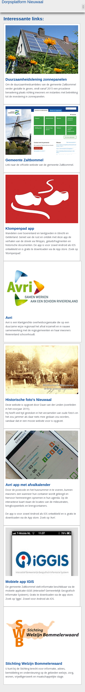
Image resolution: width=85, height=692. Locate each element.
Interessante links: (24, 18)
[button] (83, 7)
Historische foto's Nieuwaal (28, 400)
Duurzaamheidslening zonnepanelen (36, 79)
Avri (8, 318)
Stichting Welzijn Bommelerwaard (33, 663)
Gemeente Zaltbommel (24, 160)
